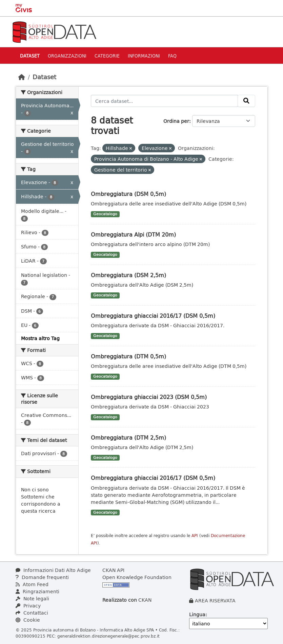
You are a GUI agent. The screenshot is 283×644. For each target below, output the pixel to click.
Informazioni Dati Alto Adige (53, 570)
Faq (172, 55)
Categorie (107, 55)
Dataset (30, 55)
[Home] (21, 76)
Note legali (32, 598)
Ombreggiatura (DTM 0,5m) (128, 356)
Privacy (28, 605)
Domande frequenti (42, 577)
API (194, 535)
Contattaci (32, 612)
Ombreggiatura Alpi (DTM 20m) (133, 234)
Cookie (28, 619)
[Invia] (246, 101)
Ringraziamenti (37, 591)
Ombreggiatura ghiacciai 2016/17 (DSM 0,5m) (153, 315)
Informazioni (144, 55)
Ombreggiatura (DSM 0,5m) (128, 194)
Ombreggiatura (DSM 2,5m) (128, 275)
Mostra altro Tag (40, 338)
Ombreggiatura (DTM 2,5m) (128, 437)
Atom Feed (32, 584)
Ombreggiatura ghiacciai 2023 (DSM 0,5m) (149, 397)
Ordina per (176, 121)
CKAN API (113, 570)
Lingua (197, 614)
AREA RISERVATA (215, 600)
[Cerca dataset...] (164, 101)
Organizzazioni (67, 55)
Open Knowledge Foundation (136, 577)
